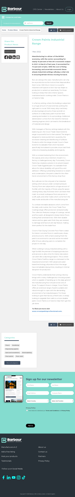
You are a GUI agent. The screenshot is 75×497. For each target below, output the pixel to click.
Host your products (9, 456)
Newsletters (49, 9)
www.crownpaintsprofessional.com (47, 311)
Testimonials (6, 461)
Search (49, 23)
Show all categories (12, 363)
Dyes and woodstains (13, 352)
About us (42, 447)
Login (69, 9)
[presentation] (41, 418)
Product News (13, 30)
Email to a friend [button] (10, 51)
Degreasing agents (12, 349)
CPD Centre (37, 9)
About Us (59, 9)
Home (4, 30)
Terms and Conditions (52, 410)
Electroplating (27, 352)
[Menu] (11, 17)
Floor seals (19, 356)
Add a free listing (8, 452)
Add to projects (66, 30)
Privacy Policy (30, 408)
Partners (41, 456)
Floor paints (9, 356)
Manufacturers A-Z (9, 447)
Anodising (15, 345)
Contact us (42, 452)
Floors (8, 345)
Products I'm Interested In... (12, 23)
